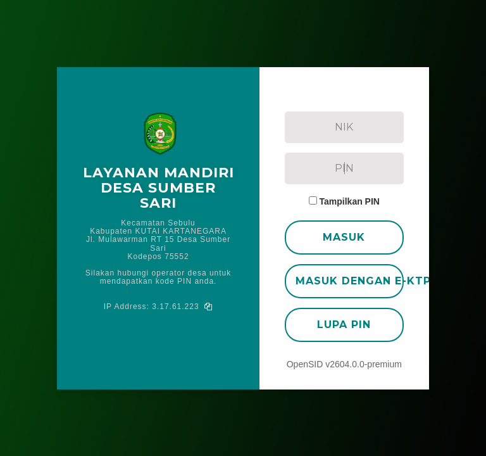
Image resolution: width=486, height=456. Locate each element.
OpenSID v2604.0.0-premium (344, 364)
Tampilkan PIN (350, 201)
